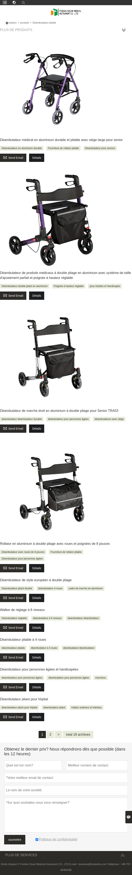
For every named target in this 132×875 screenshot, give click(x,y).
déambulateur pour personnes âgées (68, 419)
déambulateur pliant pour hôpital (19, 707)
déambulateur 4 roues (50, 588)
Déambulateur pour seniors (100, 148)
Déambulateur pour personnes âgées (22, 558)
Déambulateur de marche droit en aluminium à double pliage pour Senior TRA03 (59, 410)
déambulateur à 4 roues (44, 648)
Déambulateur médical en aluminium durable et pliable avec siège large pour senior (61, 140)
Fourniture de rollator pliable (63, 148)
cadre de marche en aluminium (85, 588)
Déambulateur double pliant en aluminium (25, 286)
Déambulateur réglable (14, 618)
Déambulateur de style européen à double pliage (36, 580)
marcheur (100, 677)
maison (11, 23)
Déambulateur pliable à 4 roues (23, 639)
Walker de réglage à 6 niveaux (22, 610)
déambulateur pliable (13, 648)
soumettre (14, 839)
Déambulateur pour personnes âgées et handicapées (39, 669)
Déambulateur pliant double (17, 588)
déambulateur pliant (54, 707)
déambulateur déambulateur (83, 618)
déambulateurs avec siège (109, 419)
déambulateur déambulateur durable (22, 419)
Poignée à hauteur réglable (69, 286)
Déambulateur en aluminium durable (22, 148)
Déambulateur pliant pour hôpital (24, 699)
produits (24, 22)
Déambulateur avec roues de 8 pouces (23, 552)
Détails (36, 157)
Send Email (13, 157)
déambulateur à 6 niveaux (47, 618)
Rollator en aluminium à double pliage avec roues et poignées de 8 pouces (55, 543)
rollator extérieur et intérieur (86, 707)
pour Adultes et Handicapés (105, 286)
